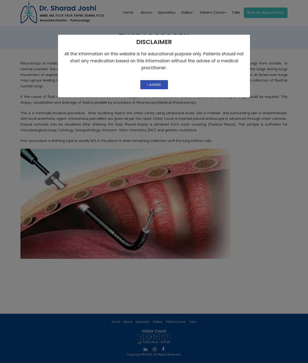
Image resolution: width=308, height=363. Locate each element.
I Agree (154, 84)
